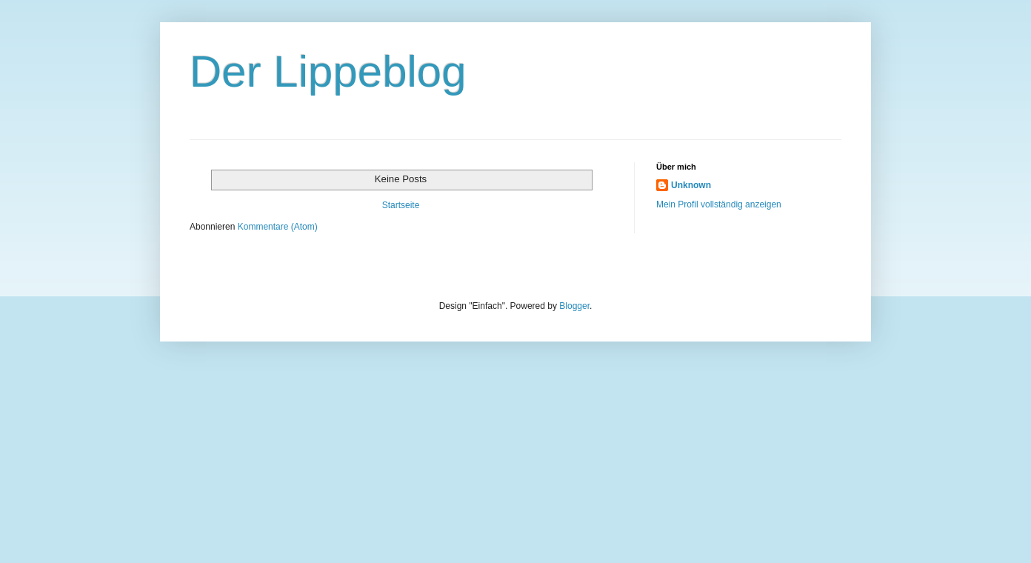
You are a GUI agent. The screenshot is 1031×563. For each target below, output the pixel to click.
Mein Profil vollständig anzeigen (718, 204)
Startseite (401, 205)
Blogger (574, 306)
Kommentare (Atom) (278, 226)
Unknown (691, 185)
